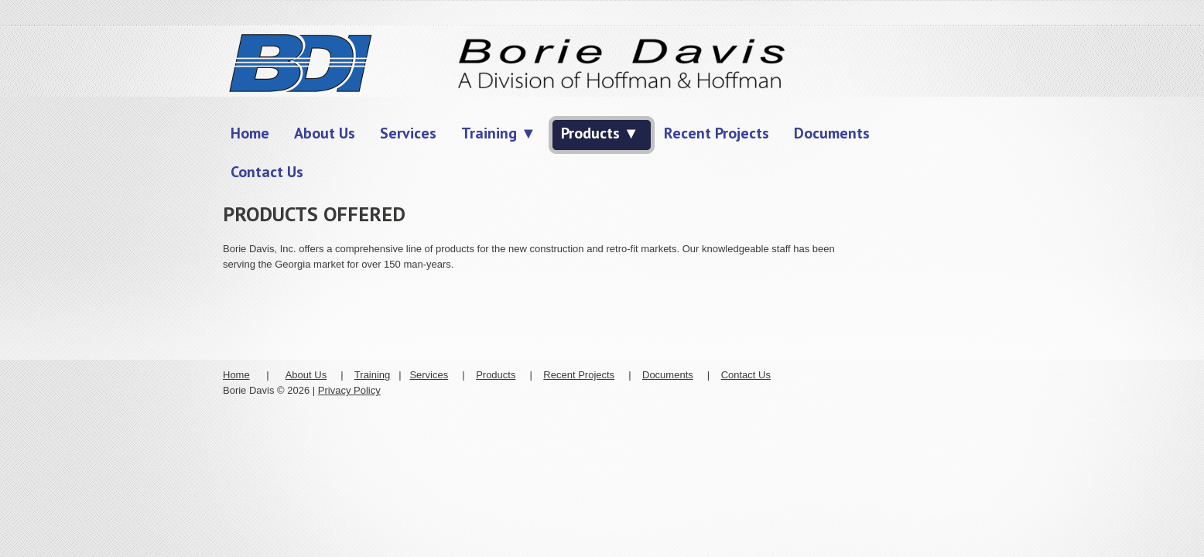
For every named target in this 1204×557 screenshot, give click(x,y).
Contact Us (746, 375)
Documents (667, 375)
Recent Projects (578, 375)
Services (428, 375)
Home (236, 375)
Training (372, 375)
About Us (306, 375)
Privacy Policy (349, 390)
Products (495, 375)
